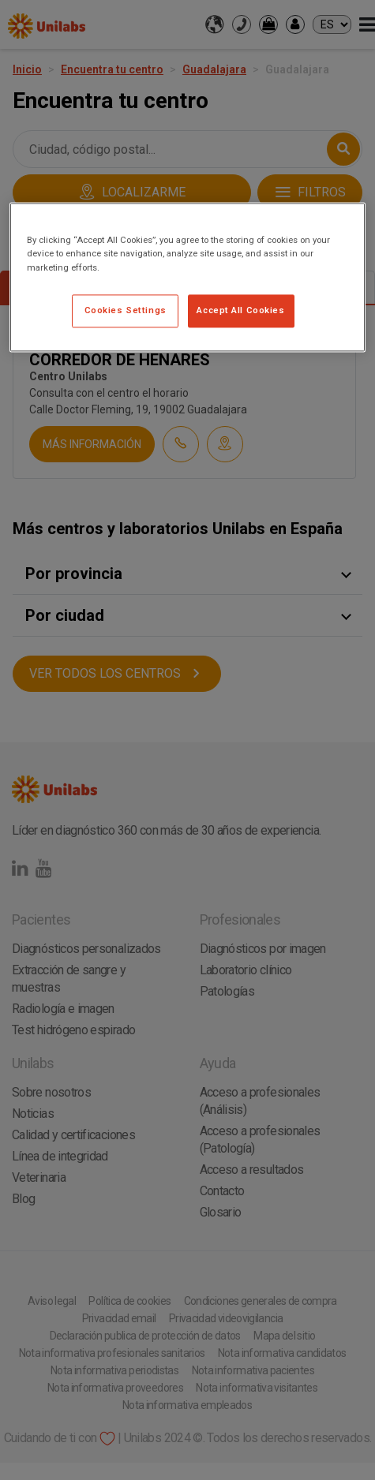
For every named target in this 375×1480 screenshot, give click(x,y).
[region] (187, 277)
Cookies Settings (125, 310)
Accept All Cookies (240, 310)
